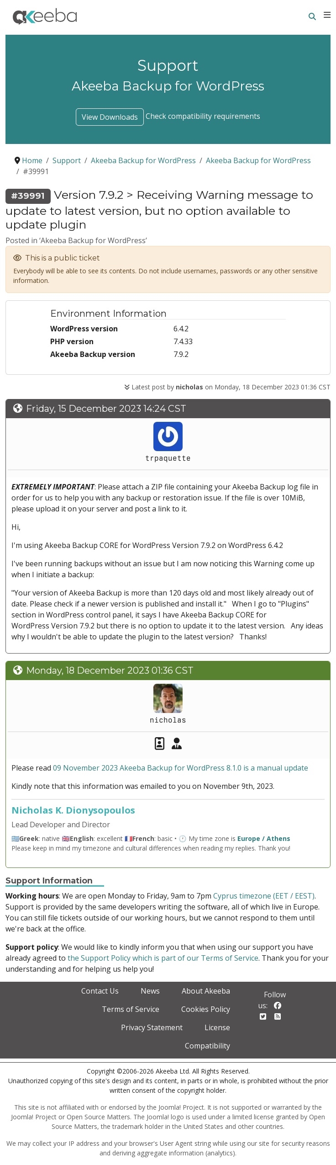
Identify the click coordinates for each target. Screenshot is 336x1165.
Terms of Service (130, 1009)
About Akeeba (206, 991)
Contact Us (100, 991)
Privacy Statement (152, 1027)
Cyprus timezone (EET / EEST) (264, 896)
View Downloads (110, 117)
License (217, 1027)
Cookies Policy (205, 1009)
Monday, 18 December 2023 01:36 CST (110, 670)
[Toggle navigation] (327, 15)
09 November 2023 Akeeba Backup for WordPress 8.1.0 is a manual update (180, 768)
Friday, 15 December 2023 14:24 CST (106, 408)
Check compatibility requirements (203, 116)
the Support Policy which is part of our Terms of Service (163, 958)
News (150, 991)
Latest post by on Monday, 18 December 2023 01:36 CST (227, 387)
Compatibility (207, 1046)
